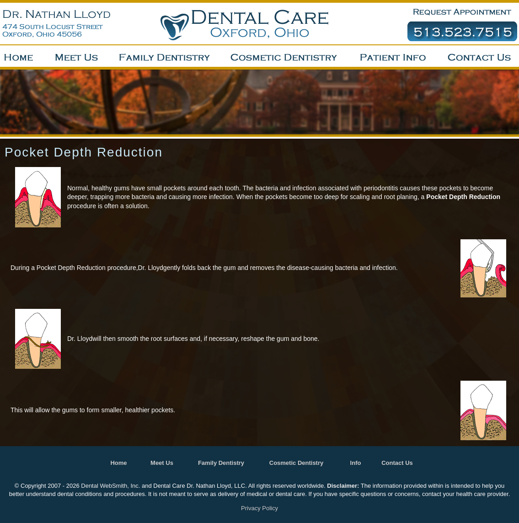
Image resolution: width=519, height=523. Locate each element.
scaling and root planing (383, 196)
